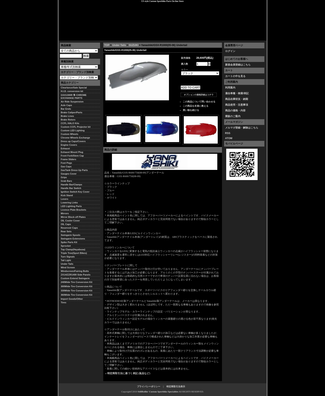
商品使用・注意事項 (236, 104)
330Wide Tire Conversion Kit (78, 290)
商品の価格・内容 (235, 110)
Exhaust (65, 148)
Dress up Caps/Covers (73, 141)
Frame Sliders (68, 159)
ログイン (230, 51)
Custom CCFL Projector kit (76, 127)
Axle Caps (66, 105)
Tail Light (66, 260)
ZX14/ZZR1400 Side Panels (76, 274)
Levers (64, 199)
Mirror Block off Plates (73, 217)
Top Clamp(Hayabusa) (73, 249)
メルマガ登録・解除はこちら (241, 127)
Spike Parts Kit (69, 242)
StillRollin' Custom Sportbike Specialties (158, 391)
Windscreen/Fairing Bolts (75, 271)
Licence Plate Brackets (73, 209)
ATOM (228, 138)
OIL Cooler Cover (70, 220)
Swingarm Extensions (73, 238)
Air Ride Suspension (72, 101)
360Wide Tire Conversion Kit (78, 295)
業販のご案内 (232, 116)
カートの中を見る (235, 76)
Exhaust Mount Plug (72, 152)
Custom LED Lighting (73, 130)
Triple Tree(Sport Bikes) (74, 253)
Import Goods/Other (72, 299)
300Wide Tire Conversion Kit (78, 286)
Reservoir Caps (69, 228)
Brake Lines (67, 116)
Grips (64, 177)
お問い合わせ (255, 37)
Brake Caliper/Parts (71, 112)
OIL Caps (66, 224)
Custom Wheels (69, 134)
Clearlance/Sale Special (74, 87)
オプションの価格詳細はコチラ (198, 95)
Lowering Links (69, 202)
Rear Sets (66, 231)
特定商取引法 (91, 37)
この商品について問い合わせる (199, 101)
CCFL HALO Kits (70, 123)
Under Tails (119, 45)
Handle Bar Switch (71, 188)
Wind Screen (68, 267)
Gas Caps (66, 166)
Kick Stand (67, 195)
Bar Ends (66, 109)
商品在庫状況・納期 (236, 99)
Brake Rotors (68, 119)
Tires (63, 302)
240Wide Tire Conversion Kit (78, 282)
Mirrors (65, 213)
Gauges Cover (69, 173)
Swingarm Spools (70, 235)
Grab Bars (66, 181)
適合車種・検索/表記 (237, 93)
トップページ (69, 37)
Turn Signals (68, 256)
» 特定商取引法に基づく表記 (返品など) (127, 373)
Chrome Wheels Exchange (75, 137)
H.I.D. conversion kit (72, 91)
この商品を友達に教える (195, 106)
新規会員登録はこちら (238, 64)
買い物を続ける (191, 110)
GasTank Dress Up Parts (74, 170)
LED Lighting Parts (71, 206)
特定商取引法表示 (175, 386)
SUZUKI (133, 45)
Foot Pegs (66, 163)
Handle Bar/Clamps (71, 184)
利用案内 (230, 87)
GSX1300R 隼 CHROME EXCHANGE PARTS (74, 96)
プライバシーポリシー (118, 37)
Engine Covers (69, 145)
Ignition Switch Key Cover (75, 191)
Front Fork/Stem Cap (72, 155)
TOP (106, 45)
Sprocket (66, 246)
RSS (227, 133)
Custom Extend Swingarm (75, 278)
